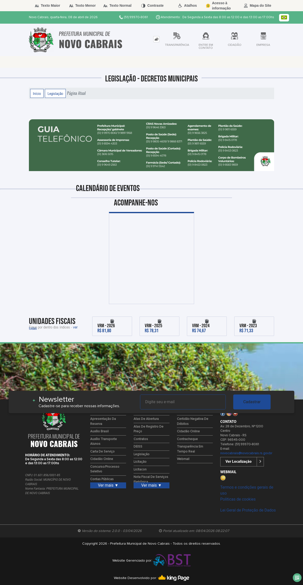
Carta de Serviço (102, 451)
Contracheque (187, 439)
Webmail (183, 459)
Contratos (141, 439)
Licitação (140, 461)
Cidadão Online (101, 459)
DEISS (138, 446)
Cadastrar (252, 401)
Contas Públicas (102, 479)
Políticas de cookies (238, 499)
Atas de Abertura (146, 419)
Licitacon (140, 469)
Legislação (55, 93)
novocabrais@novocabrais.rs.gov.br (246, 453)
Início (37, 93)
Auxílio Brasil (99, 431)
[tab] (156, 39)
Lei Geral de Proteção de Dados (248, 510)
